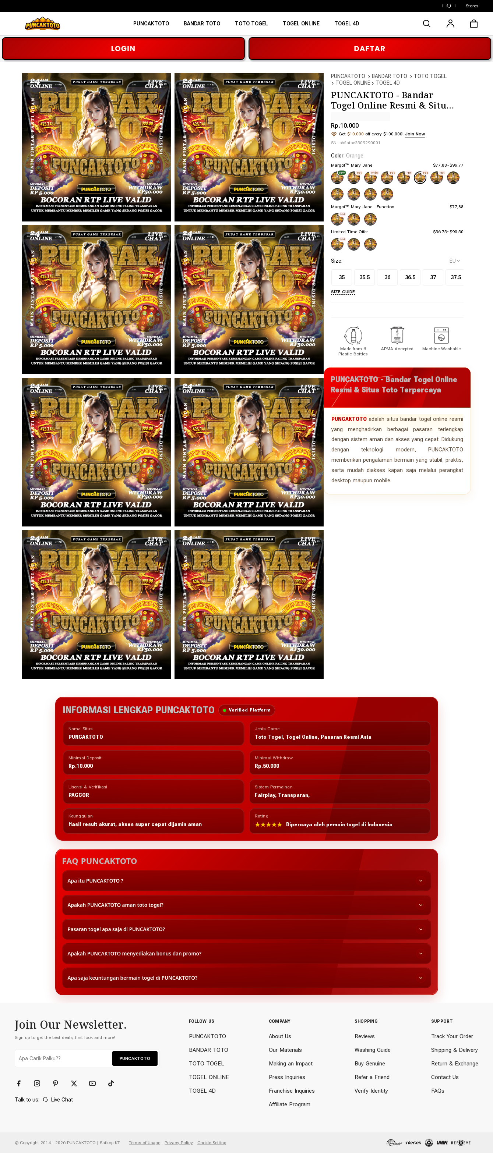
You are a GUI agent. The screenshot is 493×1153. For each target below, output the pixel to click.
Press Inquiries (287, 1077)
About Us (280, 1036)
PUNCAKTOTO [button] (135, 1058)
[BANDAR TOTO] (202, 26)
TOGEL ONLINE (352, 83)
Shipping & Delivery (454, 1050)
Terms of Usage (144, 1142)
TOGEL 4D (388, 83)
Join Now (415, 133)
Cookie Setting (211, 1142)
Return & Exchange (454, 1063)
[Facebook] (22, 1083)
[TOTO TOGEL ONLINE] (346, 26)
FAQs (437, 1091)
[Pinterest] (59, 1083)
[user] (450, 23)
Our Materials (285, 1050)
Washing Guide (373, 1050)
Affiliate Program (289, 1104)
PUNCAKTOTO (348, 76)
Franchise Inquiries (292, 1091)
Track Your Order (452, 1036)
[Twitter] (77, 1083)
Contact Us (445, 1077)
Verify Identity (371, 1091)
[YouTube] (95, 1083)
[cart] (473, 23)
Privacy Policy (179, 1142)
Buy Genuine (370, 1063)
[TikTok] (114, 1083)
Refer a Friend (372, 1077)
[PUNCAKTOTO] (151, 26)
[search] (426, 23)
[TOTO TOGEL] (251, 26)
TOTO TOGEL (430, 76)
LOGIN (123, 48)
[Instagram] (40, 1083)
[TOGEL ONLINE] (301, 26)
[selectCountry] (455, 261)
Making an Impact (291, 1063)
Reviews (365, 1036)
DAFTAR (369, 48)
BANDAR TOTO (389, 76)
